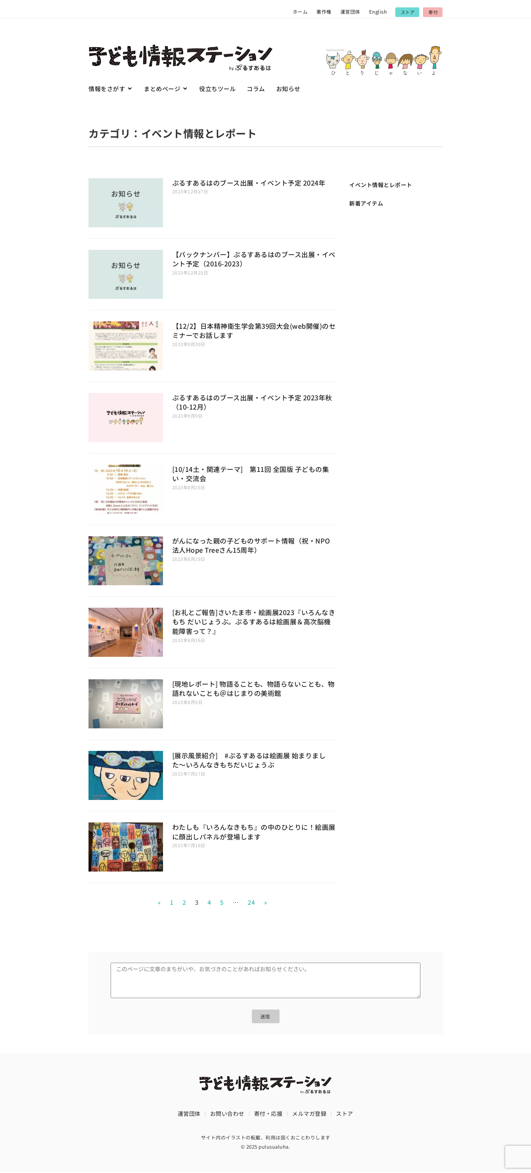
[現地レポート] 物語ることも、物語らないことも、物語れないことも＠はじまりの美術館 (253, 688)
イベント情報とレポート (380, 185)
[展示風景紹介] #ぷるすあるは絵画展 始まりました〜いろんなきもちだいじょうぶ (249, 760)
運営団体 (350, 11)
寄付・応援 (268, 1114)
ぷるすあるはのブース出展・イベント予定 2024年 (249, 182)
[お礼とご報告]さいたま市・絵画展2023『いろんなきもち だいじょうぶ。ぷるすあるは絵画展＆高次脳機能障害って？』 (254, 621)
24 (251, 902)
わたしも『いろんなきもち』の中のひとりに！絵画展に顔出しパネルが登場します (254, 831)
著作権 (324, 11)
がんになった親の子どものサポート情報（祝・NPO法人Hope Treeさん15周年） (251, 545)
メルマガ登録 (309, 1114)
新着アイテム (366, 203)
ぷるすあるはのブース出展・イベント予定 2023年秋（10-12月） (252, 402)
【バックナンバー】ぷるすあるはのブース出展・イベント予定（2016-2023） (254, 259)
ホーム (300, 11)
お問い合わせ (227, 1114)
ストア (344, 1114)
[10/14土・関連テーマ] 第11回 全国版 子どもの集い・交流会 (250, 473)
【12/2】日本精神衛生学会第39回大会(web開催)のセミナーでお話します (254, 330)
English (378, 11)
